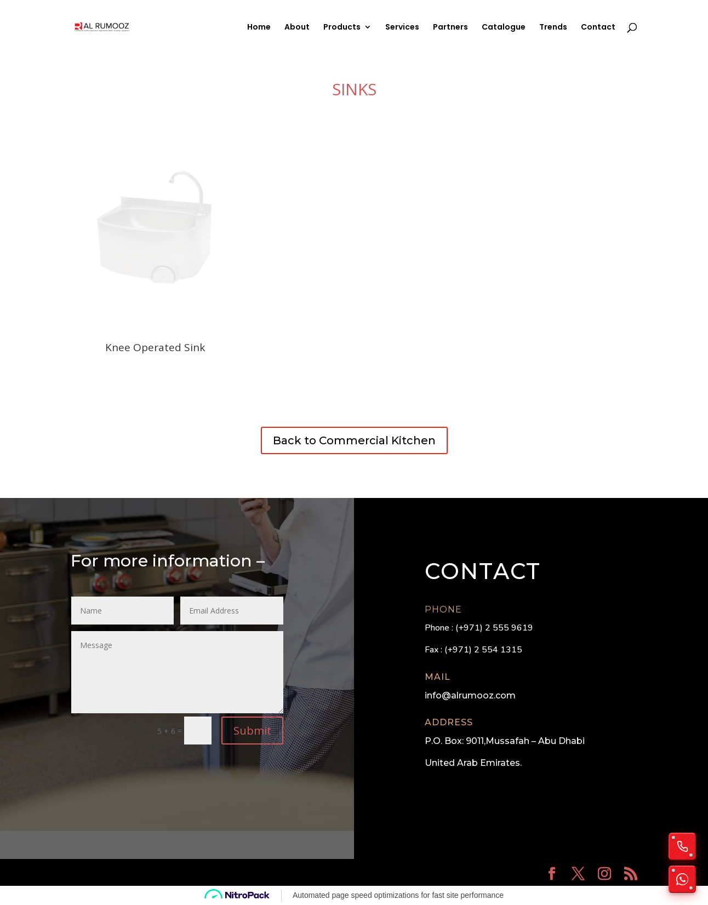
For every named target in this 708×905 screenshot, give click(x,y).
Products (342, 27)
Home (259, 27)
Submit (252, 730)
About (297, 27)
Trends (553, 27)
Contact (598, 27)
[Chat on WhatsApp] (682, 879)
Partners (450, 27)
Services (402, 27)
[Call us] (682, 846)
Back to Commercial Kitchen (354, 440)
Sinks (354, 89)
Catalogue (504, 27)
